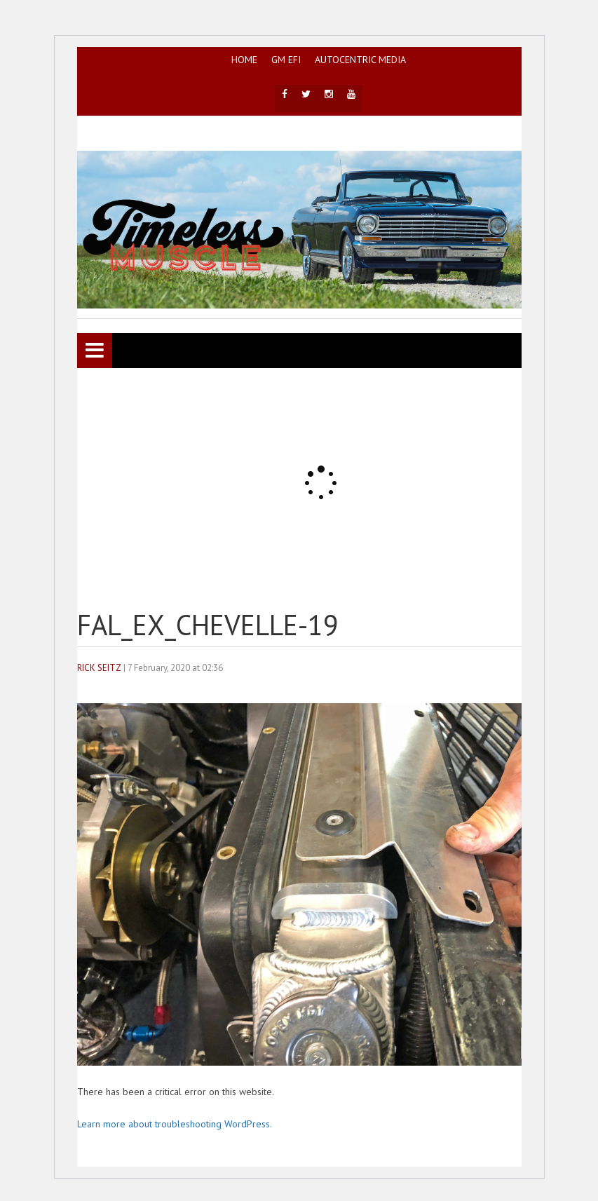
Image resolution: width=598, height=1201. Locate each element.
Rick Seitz (99, 668)
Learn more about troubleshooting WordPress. (174, 1124)
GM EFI (286, 59)
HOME (244, 59)
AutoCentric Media (360, 59)
